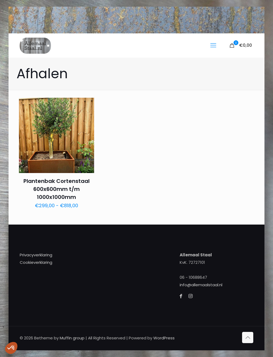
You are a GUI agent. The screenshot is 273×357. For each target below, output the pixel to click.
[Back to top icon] (247, 337)
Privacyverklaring (36, 255)
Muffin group (72, 338)
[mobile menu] (213, 45)
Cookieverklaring (36, 262)
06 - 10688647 (193, 277)
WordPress (164, 338)
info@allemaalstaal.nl (201, 285)
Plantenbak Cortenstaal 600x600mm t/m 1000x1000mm (56, 189)
